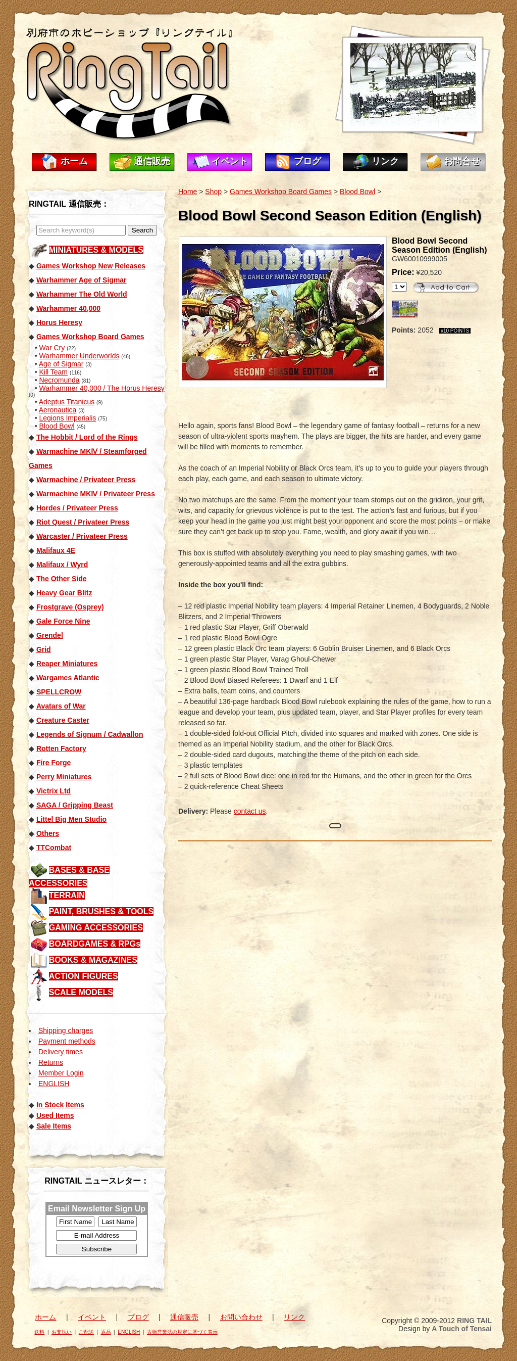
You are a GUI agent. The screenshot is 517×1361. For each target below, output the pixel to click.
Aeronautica (58, 410)
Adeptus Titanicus (67, 402)
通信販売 (152, 161)
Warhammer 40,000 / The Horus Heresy (101, 388)
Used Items (55, 1115)
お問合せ (462, 161)
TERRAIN (67, 895)
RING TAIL (474, 1321)
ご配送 (86, 1332)
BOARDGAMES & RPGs (94, 944)
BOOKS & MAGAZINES (93, 960)
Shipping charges (65, 1030)
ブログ (307, 161)
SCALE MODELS (81, 992)
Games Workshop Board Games (281, 191)
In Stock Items (60, 1105)
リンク (385, 161)
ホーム (74, 161)
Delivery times (60, 1052)
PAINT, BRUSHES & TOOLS (101, 911)
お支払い (61, 1332)
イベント (230, 161)
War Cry (52, 348)
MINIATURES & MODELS (96, 250)
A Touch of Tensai (462, 1329)
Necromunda (59, 380)
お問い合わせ (241, 1317)
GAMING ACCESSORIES (96, 927)
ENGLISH (53, 1084)
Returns (50, 1062)
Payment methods (66, 1041)
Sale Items (53, 1126)
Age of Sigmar (61, 364)
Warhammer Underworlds (79, 356)
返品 (106, 1332)
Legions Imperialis (67, 418)
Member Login (61, 1073)
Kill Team (53, 372)
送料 (39, 1332)
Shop (213, 191)
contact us (250, 811)
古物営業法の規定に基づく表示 (182, 1332)
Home (187, 191)
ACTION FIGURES (83, 976)
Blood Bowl (56, 426)
